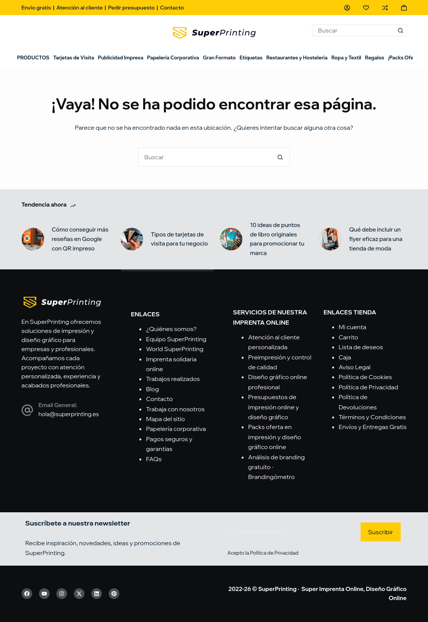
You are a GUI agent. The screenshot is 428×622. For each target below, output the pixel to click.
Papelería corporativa (176, 428)
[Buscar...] (353, 30)
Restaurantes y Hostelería (297, 57)
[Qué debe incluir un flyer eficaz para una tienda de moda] (330, 239)
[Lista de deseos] (366, 8)
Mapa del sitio (165, 419)
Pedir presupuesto (131, 7)
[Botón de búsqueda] (401, 30)
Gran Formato (219, 57)
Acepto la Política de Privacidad (262, 553)
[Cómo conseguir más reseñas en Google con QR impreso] (33, 239)
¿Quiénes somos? (171, 329)
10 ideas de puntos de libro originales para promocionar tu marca (277, 239)
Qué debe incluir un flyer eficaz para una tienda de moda (376, 239)
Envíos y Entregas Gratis (373, 427)
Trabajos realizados (173, 379)
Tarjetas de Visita (73, 57)
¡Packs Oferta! (405, 57)
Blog (152, 389)
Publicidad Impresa (120, 57)
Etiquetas (250, 57)
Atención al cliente (79, 7)
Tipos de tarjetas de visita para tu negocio (179, 239)
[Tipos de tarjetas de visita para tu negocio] (131, 239)
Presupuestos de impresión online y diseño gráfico (273, 407)
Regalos (374, 57)
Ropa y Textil (346, 57)
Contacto (172, 7)
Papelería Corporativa (173, 57)
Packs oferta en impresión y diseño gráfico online (274, 437)
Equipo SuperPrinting (176, 339)
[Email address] (288, 531)
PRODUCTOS (33, 57)
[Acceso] (347, 8)
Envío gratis (36, 7)
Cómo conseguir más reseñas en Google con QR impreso (80, 239)
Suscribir (380, 532)
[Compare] (385, 8)
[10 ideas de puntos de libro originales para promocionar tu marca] (231, 239)
